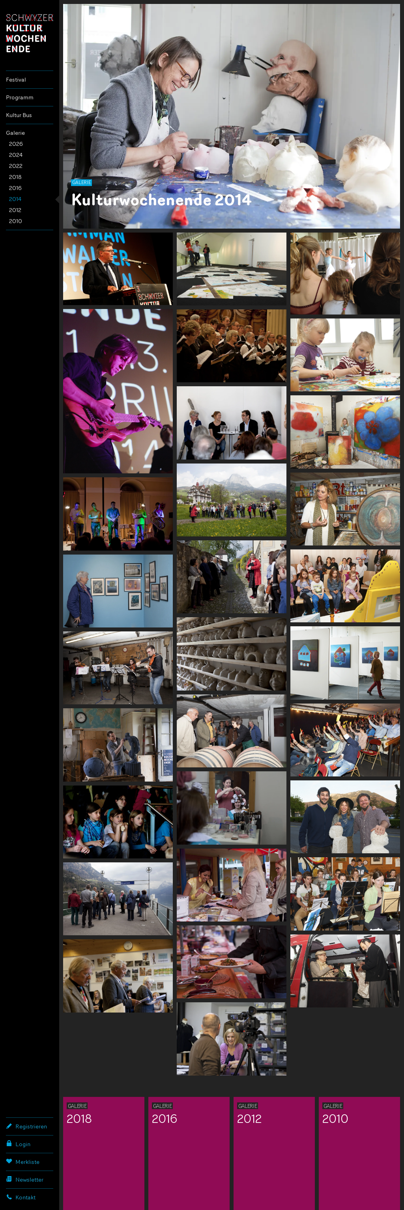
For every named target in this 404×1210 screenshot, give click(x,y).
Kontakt (21, 1197)
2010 (15, 221)
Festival (16, 79)
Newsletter (24, 1179)
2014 (15, 199)
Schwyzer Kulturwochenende (29, 33)
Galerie (15, 132)
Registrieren (26, 1126)
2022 (15, 166)
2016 (15, 188)
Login (18, 1143)
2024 (15, 155)
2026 (16, 144)
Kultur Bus (19, 115)
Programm (20, 97)
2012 (15, 210)
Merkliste (22, 1161)
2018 (15, 177)
